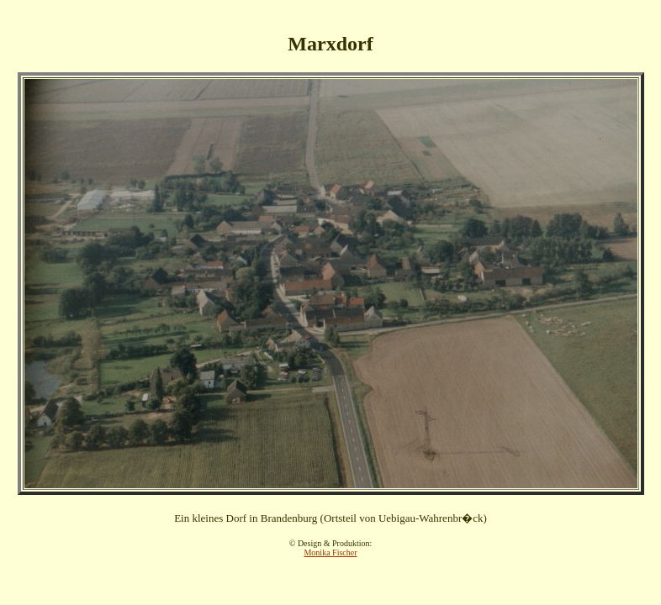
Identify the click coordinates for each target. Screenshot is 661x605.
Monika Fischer (330, 552)
